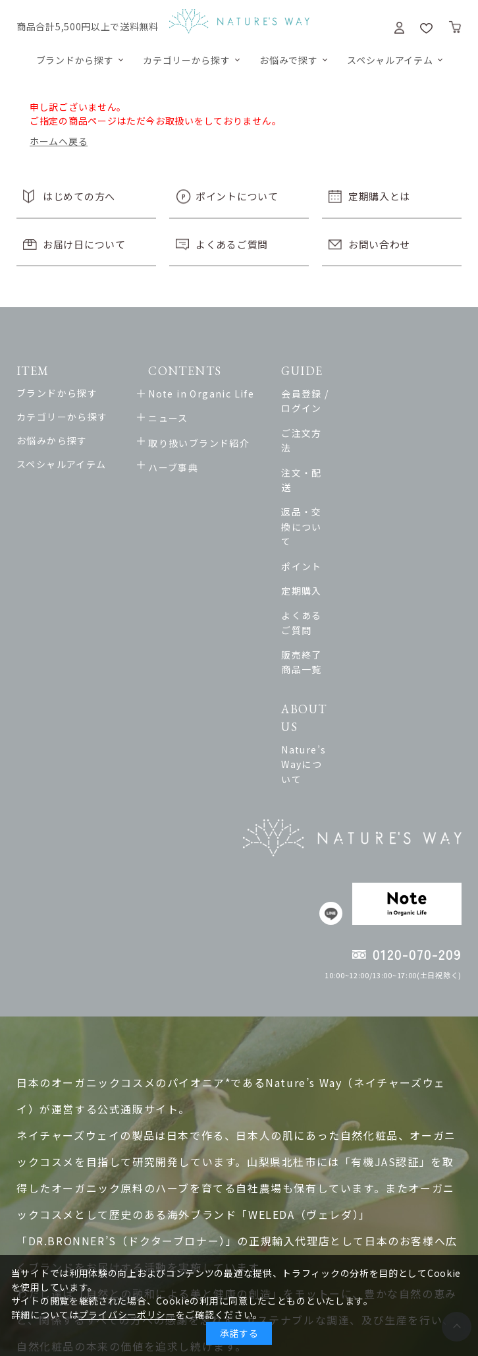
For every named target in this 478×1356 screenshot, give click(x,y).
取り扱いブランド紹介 (202, 443)
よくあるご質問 (232, 244)
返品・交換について (362, 467)
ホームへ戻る (59, 141)
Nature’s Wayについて (370, 628)
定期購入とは (379, 196)
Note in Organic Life (204, 393)
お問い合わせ (379, 244)
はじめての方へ (79, 196)
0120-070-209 (417, 803)
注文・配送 (341, 443)
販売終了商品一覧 (356, 566)
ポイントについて (237, 196)
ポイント (336, 492)
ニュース (171, 418)
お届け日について (84, 244)
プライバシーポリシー (127, 1314)
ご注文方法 (341, 418)
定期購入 (336, 516)
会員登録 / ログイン (361, 393)
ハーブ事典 (176, 467)
